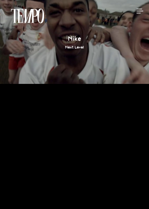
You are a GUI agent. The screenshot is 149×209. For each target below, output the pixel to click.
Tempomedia (27, 16)
